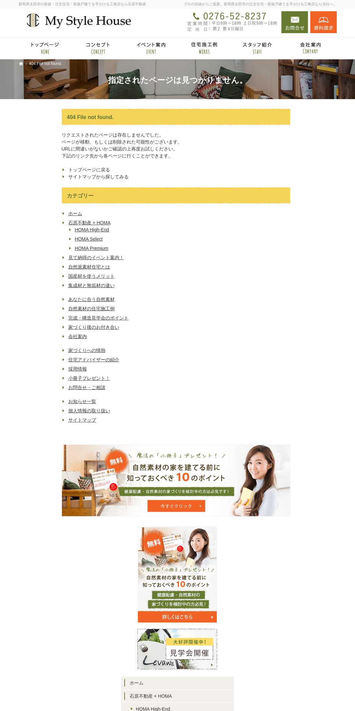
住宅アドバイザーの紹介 (50, 359)
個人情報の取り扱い (46, 410)
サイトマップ (39, 420)
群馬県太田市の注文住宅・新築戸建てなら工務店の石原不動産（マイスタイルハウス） (223, 695)
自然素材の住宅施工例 (48, 308)
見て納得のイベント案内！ (53, 257)
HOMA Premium (48, 248)
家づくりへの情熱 (43, 350)
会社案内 (34, 336)
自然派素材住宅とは (46, 266)
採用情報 (34, 369)
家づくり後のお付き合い (50, 327)
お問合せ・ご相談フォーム (297, 666)
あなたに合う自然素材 (48, 299)
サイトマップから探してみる (55, 176)
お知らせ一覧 (39, 401)
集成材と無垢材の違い (48, 285)
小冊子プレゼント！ (46, 378)
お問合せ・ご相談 (43, 387)
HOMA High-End (49, 229)
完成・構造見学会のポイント (55, 318)
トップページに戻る (46, 169)
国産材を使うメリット (48, 276)
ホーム (32, 213)
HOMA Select (46, 239)
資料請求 (323, 22)
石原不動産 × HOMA (46, 222)
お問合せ (294, 22)
